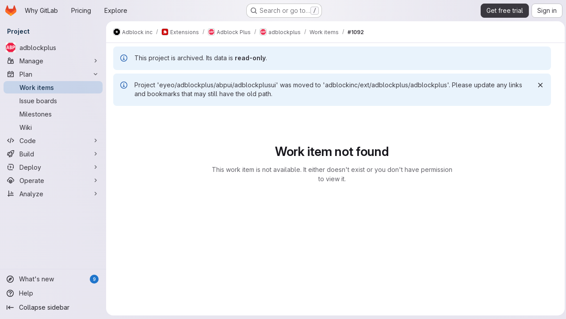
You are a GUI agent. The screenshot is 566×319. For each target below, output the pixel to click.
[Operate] (53, 180)
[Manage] (53, 60)
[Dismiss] (538, 85)
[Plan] (53, 74)
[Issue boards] (53, 100)
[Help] (53, 293)
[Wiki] (53, 127)
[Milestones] (53, 114)
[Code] (53, 140)
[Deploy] (53, 167)
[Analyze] (53, 193)
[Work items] (53, 87)
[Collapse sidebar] (53, 307)
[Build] (53, 154)
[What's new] (53, 279)
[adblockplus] (53, 47)
